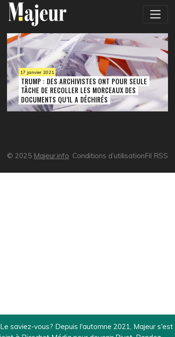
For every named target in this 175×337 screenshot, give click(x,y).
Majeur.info (51, 155)
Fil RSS (156, 155)
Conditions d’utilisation (108, 155)
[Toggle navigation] (155, 14)
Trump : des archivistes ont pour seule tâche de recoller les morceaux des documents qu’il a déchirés (84, 90)
